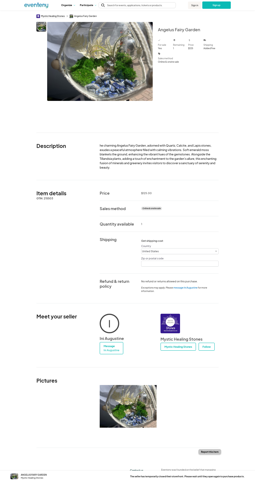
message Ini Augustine (185, 287)
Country (146, 246)
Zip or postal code (152, 258)
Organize (68, 5)
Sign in (194, 5)
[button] (68, 5)
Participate (88, 5)
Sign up (217, 5)
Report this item (210, 451)
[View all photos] (100, 74)
